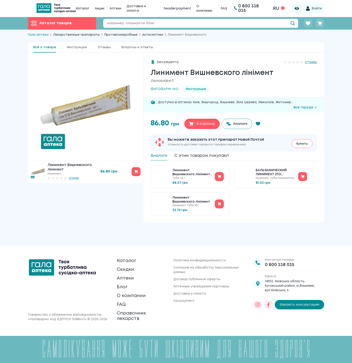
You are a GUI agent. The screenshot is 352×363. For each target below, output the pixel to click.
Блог (123, 279)
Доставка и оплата (189, 279)
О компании (134, 289)
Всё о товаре (44, 47)
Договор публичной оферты (196, 265)
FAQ (224, 8)
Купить (302, 142)
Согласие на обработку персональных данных (206, 255)
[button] (261, 124)
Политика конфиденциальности (199, 246)
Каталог (82, 8)
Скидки (127, 258)
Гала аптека (38, 34)
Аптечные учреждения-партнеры (201, 272)
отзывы (74, 178)
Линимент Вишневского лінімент (191, 201)
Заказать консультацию (299, 290)
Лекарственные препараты (76, 34)
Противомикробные (121, 34)
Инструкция (77, 47)
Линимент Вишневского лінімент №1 (191, 174)
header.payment (177, 8)
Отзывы (104, 47)
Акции (99, 8)
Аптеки (115, 8)
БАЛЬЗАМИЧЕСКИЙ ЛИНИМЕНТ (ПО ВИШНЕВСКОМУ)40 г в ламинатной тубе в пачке (273, 174)
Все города (305, 107)
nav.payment (183, 286)
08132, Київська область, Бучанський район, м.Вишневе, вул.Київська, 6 (290, 271)
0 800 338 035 (279, 250)
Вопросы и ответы (137, 47)
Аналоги (161, 155)
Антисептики (152, 34)
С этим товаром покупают (210, 155)
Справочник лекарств (134, 314)
